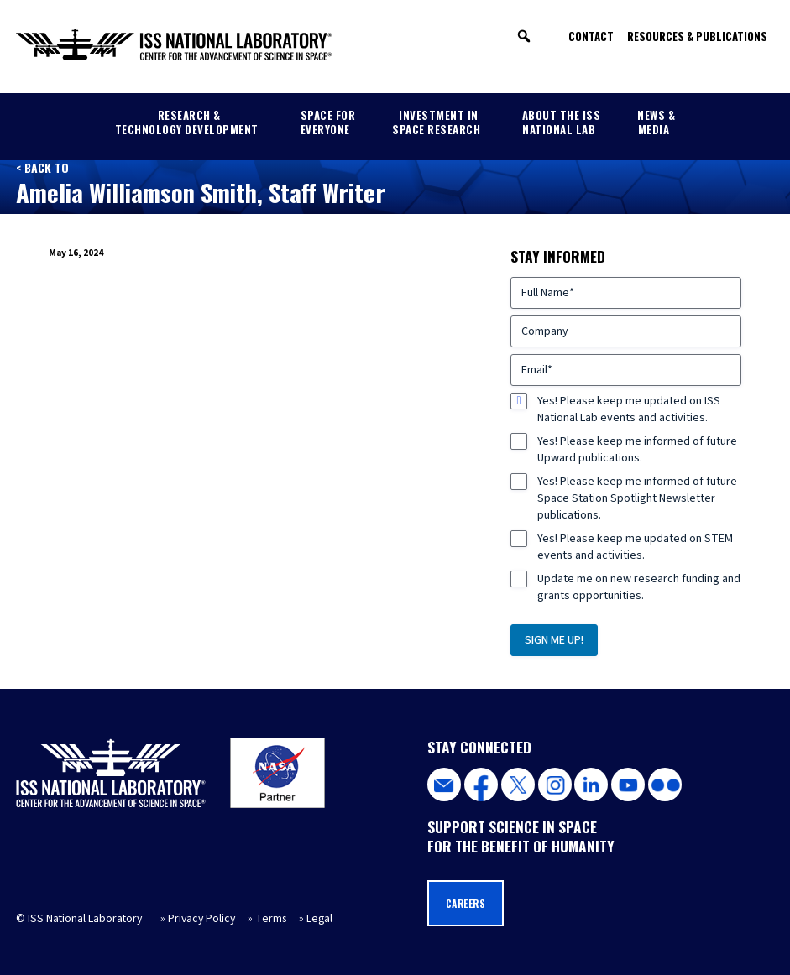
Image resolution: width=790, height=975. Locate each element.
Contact (591, 36)
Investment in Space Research (436, 122)
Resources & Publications (697, 36)
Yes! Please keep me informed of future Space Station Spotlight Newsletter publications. (637, 498)
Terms (270, 918)
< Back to (42, 167)
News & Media (656, 122)
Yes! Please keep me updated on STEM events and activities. (635, 547)
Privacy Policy (201, 918)
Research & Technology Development (187, 122)
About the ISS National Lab (561, 122)
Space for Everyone (328, 122)
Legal (319, 918)
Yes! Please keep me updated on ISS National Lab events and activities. (628, 409)
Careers (466, 903)
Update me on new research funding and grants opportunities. (638, 587)
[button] (523, 36)
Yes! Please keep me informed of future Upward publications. (637, 450)
